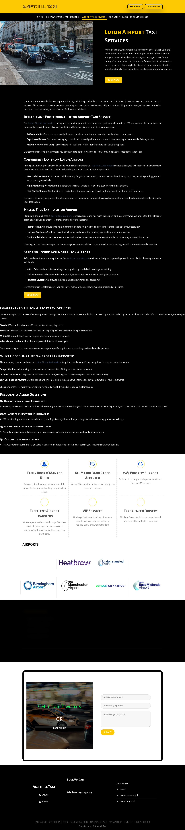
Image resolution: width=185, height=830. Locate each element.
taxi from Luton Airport (103, 166)
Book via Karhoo (139, 17)
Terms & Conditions (79, 822)
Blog (125, 17)
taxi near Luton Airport (78, 258)
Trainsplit (114, 17)
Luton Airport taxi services (48, 362)
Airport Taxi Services (94, 17)
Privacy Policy (115, 822)
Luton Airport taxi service (41, 123)
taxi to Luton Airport (61, 216)
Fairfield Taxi (41, 822)
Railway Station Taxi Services (63, 17)
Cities (40, 17)
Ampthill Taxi (44, 787)
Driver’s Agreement (98, 822)
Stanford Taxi (55, 822)
